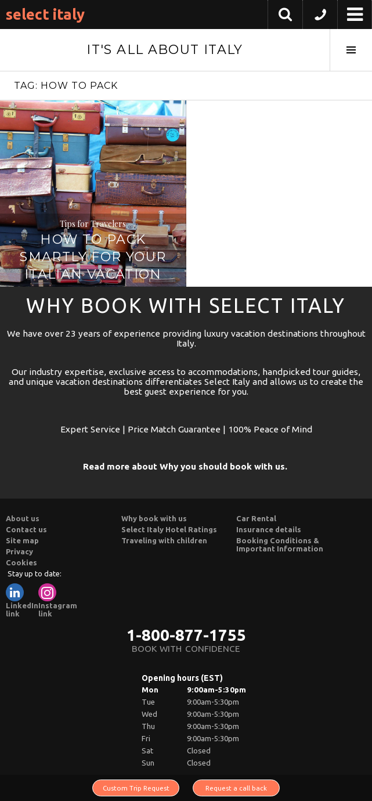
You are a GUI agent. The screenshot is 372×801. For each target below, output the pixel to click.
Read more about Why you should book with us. (185, 466)
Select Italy (45, 14)
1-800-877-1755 (186, 635)
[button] (320, 17)
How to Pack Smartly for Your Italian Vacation (93, 257)
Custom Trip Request (136, 788)
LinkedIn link (22, 600)
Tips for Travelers (93, 223)
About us (22, 518)
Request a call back (236, 788)
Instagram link (57, 600)
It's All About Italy (164, 49)
